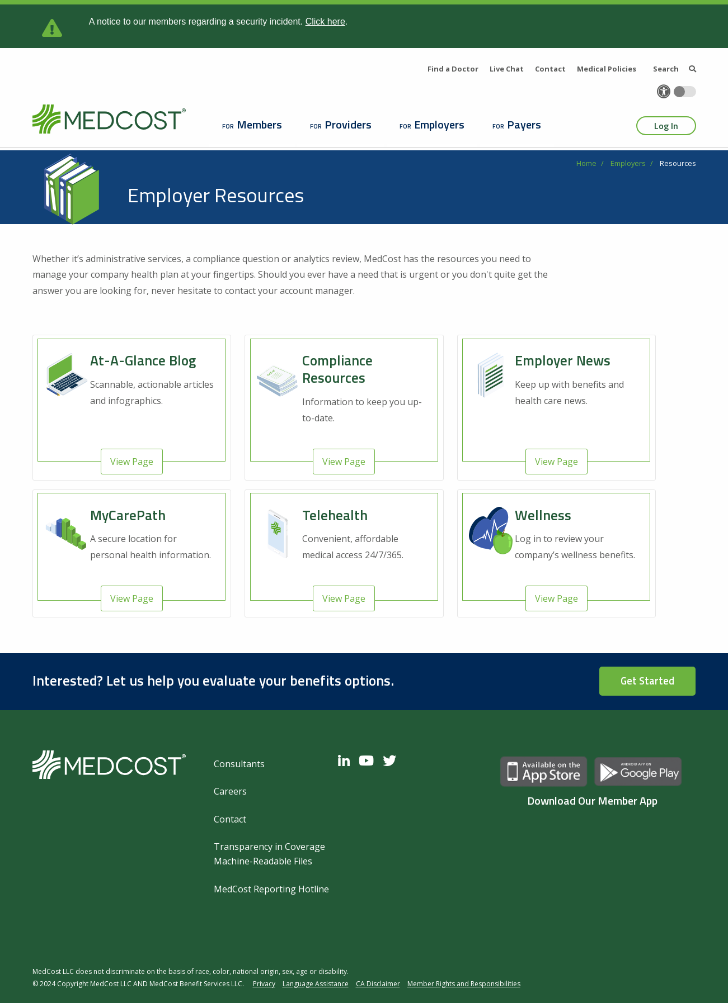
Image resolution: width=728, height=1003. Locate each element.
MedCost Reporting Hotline (271, 889)
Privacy (264, 983)
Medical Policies (606, 69)
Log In (666, 125)
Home (586, 163)
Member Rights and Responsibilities (463, 983)
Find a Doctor (453, 69)
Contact (550, 69)
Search (674, 69)
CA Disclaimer (378, 983)
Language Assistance (316, 983)
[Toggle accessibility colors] (685, 91)
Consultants (239, 764)
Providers (348, 124)
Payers (524, 124)
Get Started (647, 680)
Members (259, 124)
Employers (439, 124)
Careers (230, 791)
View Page (131, 461)
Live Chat (507, 69)
